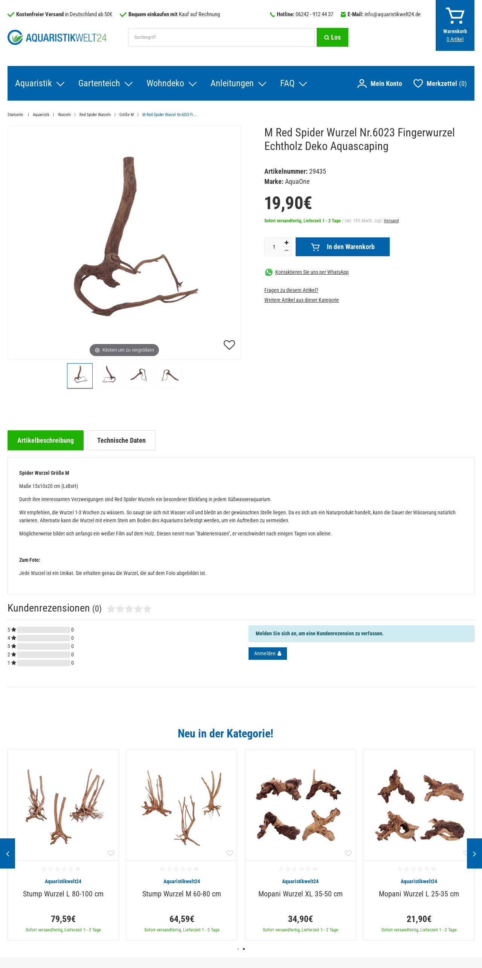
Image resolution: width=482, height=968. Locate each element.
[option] (63, 844)
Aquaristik (33, 83)
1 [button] (238, 949)
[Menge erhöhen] (286, 243)
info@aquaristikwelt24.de (393, 14)
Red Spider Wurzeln (95, 114)
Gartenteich (99, 83)
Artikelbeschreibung (45, 440)
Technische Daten (121, 440)
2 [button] (244, 949)
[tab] (46, 440)
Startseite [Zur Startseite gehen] (16, 114)
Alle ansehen (458, 733)
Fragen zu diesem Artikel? (291, 290)
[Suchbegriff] (221, 37)
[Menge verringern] (286, 251)
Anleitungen (232, 83)
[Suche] (332, 37)
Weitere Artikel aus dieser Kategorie (301, 300)
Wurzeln (64, 114)
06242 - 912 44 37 (314, 14)
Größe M (126, 114)
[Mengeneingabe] (274, 247)
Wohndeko (165, 83)
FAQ (287, 83)
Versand (391, 220)
